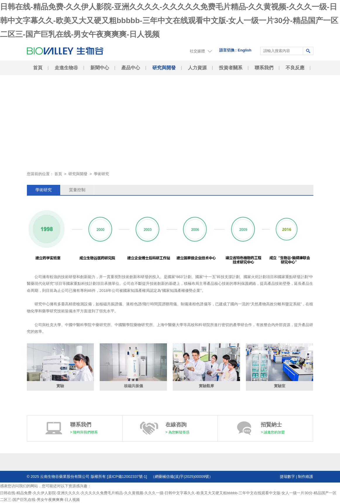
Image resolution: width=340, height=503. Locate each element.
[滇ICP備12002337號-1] (129, 476)
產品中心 (130, 67)
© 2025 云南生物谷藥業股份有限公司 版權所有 (66, 476)
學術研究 (43, 189)
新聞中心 (99, 67)
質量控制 (77, 189)
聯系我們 (264, 67)
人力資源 (197, 67)
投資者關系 (230, 67)
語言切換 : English (235, 50)
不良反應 (295, 67)
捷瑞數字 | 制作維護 (296, 476)
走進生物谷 (66, 67)
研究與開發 (164, 67)
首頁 (37, 67)
